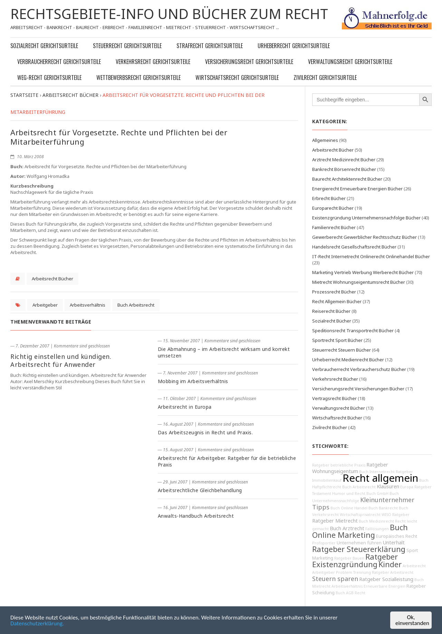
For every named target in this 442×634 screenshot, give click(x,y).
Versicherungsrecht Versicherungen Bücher (358, 389)
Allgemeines (325, 140)
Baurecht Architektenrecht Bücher (347, 179)
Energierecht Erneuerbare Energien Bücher (357, 188)
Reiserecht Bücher (331, 311)
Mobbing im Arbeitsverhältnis (193, 381)
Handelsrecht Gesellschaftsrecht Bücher (354, 247)
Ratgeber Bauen (349, 558)
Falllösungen (377, 528)
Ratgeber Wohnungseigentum (350, 467)
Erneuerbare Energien (384, 586)
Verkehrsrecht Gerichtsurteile (153, 61)
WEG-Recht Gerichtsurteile (49, 77)
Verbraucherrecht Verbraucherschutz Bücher (359, 369)
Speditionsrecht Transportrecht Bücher (353, 330)
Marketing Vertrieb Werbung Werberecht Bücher (363, 272)
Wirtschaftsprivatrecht (360, 514)
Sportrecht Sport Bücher (337, 340)
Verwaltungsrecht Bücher (338, 408)
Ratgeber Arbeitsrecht (392, 572)
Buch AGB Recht (350, 592)
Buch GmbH (377, 493)
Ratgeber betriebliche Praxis (338, 465)
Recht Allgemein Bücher (337, 301)
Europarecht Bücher (333, 208)
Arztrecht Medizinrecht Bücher (343, 159)
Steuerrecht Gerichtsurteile (127, 46)
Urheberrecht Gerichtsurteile (294, 46)
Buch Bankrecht (383, 508)
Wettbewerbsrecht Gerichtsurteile (138, 77)
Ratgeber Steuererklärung (358, 549)
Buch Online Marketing (360, 531)
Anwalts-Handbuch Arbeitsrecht (196, 516)
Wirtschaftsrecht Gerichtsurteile (237, 77)
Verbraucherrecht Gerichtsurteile (59, 61)
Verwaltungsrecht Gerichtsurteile (350, 61)
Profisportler (324, 543)
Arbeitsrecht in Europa (185, 407)
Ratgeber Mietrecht (335, 520)
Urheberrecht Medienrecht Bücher (348, 359)
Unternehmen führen (359, 543)
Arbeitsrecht (414, 565)
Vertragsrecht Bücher (334, 398)
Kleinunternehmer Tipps (363, 503)
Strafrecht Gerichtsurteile (209, 46)
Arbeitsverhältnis (87, 305)
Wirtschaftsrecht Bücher (337, 418)
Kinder (390, 564)
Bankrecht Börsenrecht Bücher (344, 169)
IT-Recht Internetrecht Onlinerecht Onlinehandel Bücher (371, 256)
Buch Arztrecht (347, 528)
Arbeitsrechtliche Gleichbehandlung (200, 490)
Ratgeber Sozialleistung (386, 579)
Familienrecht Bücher (334, 227)
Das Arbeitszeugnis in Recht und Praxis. (205, 432)
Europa (406, 486)
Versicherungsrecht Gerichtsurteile (249, 61)
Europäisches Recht (396, 536)
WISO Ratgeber (396, 514)
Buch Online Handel (348, 508)
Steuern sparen (335, 578)
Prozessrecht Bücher (334, 292)
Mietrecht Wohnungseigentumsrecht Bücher (358, 282)
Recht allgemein (380, 478)
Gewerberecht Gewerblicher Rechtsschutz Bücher (364, 237)
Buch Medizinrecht (376, 521)
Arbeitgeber (45, 305)
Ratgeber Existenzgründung (355, 560)
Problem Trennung (353, 572)
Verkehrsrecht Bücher (335, 379)
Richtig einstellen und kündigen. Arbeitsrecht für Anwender (60, 360)
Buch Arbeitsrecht (135, 305)
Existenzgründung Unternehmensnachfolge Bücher (366, 218)
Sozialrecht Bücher (331, 321)
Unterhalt (394, 542)
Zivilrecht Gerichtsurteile (325, 77)
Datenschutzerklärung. (37, 623)
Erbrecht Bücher (329, 198)
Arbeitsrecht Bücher (52, 278)
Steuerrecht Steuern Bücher (341, 350)
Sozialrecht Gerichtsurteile (44, 46)
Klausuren (388, 486)
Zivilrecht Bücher (329, 427)
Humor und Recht (348, 493)
